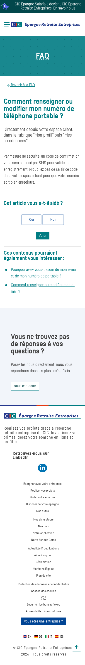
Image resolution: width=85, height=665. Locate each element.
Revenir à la (22, 85)
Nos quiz (43, 526)
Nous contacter (25, 386)
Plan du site (43, 575)
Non (51, 219)
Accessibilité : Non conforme (43, 611)
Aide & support (43, 555)
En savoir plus (64, 8)
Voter (42, 235)
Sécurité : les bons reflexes (43, 604)
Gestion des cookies (43, 591)
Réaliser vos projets (42, 490)
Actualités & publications (43, 548)
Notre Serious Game (43, 540)
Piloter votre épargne (42, 497)
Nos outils (42, 511)
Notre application (43, 533)
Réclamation (43, 562)
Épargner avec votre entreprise (42, 483)
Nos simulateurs (43, 519)
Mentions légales (43, 568)
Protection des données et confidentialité (43, 584)
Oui (29, 219)
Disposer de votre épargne (42, 504)
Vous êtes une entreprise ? (43, 621)
